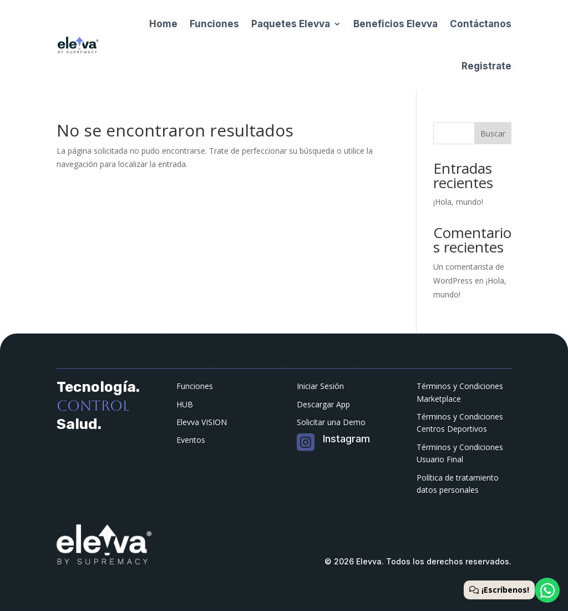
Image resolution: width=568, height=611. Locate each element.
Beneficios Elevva (395, 23)
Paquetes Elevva (290, 23)
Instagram (346, 439)
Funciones (214, 23)
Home (163, 23)
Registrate (486, 66)
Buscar (492, 133)
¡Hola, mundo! (458, 201)
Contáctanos (480, 23)
